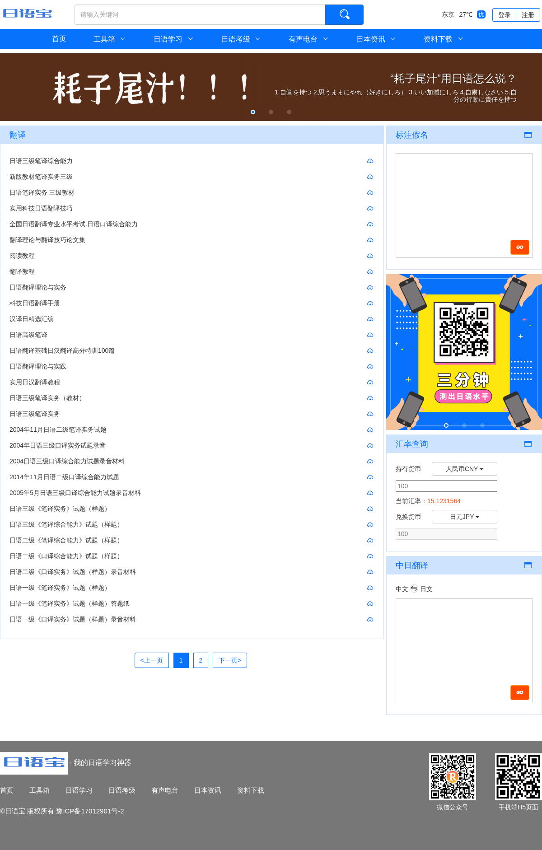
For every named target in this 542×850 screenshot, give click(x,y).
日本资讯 (376, 39)
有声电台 (309, 39)
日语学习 (174, 39)
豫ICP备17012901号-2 (90, 811)
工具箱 (39, 790)
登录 (504, 15)
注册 (528, 15)
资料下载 (444, 39)
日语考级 (241, 39)
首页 (59, 38)
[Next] (230, 660)
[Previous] (152, 660)
